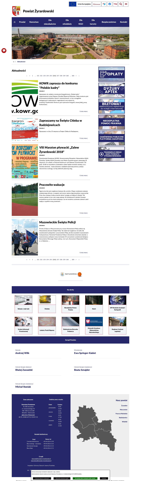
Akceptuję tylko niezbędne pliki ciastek (85, 478)
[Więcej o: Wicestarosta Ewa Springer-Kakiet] (96, 348)
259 (64, 72)
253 (44, 72)
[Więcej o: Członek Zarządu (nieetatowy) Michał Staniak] (38, 381)
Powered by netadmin (117, 477)
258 (61, 72)
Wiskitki (124, 419)
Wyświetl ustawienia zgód (62, 478)
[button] (3, 50)
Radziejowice (122, 414)
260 (67, 72)
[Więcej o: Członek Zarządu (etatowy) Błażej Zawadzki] (38, 364)
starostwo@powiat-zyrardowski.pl (41, 457)
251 (38, 72)
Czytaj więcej (83, 107)
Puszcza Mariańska (120, 410)
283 (73, 72)
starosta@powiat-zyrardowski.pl (41, 454)
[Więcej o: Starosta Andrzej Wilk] (38, 348)
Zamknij (104, 478)
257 (58, 72)
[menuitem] (14, 18)
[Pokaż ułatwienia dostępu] (120, 4)
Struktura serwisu (21, 477)
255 (51, 72)
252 (41, 72)
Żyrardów (123, 401)
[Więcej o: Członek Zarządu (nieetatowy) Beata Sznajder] (96, 364)
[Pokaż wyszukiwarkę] (125, 4)
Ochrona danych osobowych (42, 478)
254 (47, 72)
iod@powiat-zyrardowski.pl (47, 466)
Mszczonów (123, 406)
